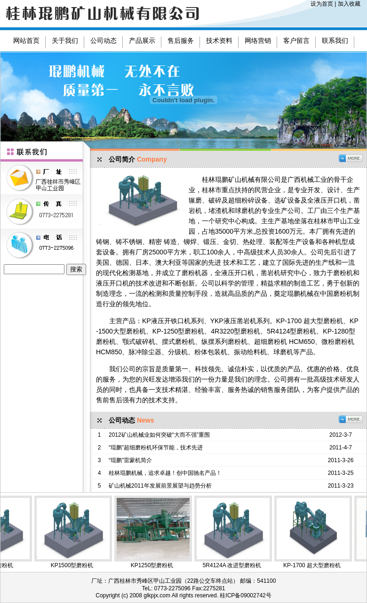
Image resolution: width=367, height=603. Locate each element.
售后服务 (181, 40)
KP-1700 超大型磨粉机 (318, 532)
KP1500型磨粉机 (78, 532)
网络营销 (258, 40)
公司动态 (103, 40)
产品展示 (142, 40)
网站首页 (26, 40)
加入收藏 (349, 3)
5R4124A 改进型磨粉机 (238, 532)
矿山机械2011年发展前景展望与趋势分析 (160, 485)
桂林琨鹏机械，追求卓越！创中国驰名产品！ (165, 473)
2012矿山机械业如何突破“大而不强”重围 (159, 435)
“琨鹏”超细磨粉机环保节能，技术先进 (156, 447)
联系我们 (335, 40)
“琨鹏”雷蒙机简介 (130, 460)
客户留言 (296, 40)
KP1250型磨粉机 (158, 532)
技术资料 (219, 40)
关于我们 (65, 40)
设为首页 (322, 3)
